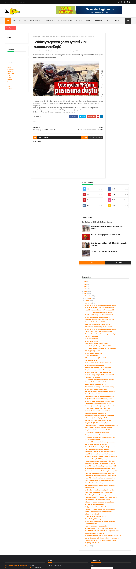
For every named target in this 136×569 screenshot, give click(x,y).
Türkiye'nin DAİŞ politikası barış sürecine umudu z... (115, 420)
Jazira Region (49, 20)
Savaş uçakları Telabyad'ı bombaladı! (116, 274)
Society (79, 20)
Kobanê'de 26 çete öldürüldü (114, 289)
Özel (9, 86)
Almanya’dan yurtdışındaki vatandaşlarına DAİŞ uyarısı (114, 404)
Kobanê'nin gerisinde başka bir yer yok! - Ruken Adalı (116, 400)
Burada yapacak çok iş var (113, 233)
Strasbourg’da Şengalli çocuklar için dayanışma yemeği (116, 385)
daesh (41, 37)
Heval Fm (10, 71)
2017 (106, 146)
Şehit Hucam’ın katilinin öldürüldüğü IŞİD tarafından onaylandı (120, 105)
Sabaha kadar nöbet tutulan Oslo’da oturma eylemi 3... (116, 377)
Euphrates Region (65, 20)
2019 (106, 142)
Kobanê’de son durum (112, 216)
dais (45, 37)
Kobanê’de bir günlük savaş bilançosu (117, 478)
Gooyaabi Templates (34, 566)
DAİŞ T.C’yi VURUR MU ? (113, 511)
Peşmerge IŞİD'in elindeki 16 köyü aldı (117, 192)
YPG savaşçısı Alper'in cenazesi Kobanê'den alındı (115, 271)
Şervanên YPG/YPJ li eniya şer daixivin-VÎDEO (115, 226)
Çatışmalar (11, 84)
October (108, 161)
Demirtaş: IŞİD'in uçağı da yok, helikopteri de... (114, 261)
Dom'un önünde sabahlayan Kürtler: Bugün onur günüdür (116, 408)
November (109, 158)
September (109, 163)
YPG (62, 37)
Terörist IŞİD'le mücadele (113, 268)
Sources (22, 2)
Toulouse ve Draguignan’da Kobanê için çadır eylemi (116, 466)
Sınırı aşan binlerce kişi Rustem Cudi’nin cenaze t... (115, 430)
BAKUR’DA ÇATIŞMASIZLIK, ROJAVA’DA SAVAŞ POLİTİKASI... (117, 499)
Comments (123, 123)
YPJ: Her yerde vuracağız (113, 360)
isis (51, 37)
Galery (109, 20)
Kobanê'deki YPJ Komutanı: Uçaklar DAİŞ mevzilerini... (116, 369)
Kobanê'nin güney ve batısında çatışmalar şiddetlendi (115, 166)
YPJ (108, 123)
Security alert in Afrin (11, 539)
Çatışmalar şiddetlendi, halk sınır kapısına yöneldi (115, 440)
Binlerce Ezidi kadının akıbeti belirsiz (116, 319)
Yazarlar (10, 82)
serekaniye (56, 37)
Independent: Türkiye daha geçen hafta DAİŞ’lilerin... (116, 286)
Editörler (10, 79)
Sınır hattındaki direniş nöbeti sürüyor (117, 366)
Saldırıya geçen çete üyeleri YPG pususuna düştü (115, 189)
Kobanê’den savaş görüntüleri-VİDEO (117, 475)
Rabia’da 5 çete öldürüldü (113, 473)
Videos (117, 20)
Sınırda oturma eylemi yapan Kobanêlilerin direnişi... (114, 280)
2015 (106, 151)
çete (37, 37)
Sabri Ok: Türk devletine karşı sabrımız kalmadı (114, 199)
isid (48, 37)
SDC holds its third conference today (16, 533)
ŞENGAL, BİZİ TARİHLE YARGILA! (116, 496)
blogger (77, 136)
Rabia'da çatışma (110, 433)
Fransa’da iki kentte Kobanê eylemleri (117, 427)
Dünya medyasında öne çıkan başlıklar (117, 486)
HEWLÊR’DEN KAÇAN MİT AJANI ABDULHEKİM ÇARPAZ (115, 489)
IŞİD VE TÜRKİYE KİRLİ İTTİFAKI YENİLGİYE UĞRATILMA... (115, 503)
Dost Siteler (11, 73)
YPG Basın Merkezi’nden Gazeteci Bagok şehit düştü (116, 211)
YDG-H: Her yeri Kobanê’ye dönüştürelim (114, 349)
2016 (106, 149)
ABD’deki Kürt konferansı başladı (115, 459)
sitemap (10, 88)
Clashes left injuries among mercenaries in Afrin (19, 537)
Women (89, 20)
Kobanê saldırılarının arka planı (114, 235)
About (16, 2)
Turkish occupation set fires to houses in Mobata (19, 535)
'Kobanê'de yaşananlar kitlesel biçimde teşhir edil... (115, 412)
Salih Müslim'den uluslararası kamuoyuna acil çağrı (114, 456)
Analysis (98, 20)
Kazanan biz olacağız (112, 484)
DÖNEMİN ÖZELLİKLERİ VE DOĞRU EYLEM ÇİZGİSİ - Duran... (116, 493)
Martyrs (22, 20)
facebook (91, 136)
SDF (14, 20)
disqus (84, 136)
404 (9, 75)
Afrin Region (35, 20)
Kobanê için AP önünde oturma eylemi (117, 283)
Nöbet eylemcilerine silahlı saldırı (116, 250)
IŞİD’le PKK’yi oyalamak (112, 214)
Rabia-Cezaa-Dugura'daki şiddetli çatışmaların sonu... (115, 292)
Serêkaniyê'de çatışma (112, 219)
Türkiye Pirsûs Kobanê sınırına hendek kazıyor (115, 207)
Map (11, 2)
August (108, 514)
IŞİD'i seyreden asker (112, 244)
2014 (106, 154)
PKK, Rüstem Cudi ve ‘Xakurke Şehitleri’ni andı (115, 345)
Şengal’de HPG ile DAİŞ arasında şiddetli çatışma (115, 381)
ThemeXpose (15, 566)
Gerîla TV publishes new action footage (16, 542)
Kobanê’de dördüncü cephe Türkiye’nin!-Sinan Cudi (114, 481)
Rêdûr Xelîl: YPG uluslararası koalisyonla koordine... (114, 436)
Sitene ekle (11, 69)
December (109, 156)
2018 (106, 144)
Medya (9, 77)
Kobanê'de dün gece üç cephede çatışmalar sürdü (116, 265)
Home (6, 2)
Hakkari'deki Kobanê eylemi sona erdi (117, 277)
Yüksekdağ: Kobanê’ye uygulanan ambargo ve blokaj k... (115, 337)
